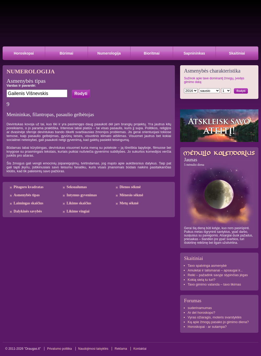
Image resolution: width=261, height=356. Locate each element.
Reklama (121, 349)
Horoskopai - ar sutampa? (207, 327)
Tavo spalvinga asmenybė (207, 266)
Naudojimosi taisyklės (93, 349)
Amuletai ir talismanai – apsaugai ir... (215, 270)
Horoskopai (24, 53)
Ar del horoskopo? (201, 313)
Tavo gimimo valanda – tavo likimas (214, 284)
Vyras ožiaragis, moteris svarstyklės (214, 317)
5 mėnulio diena (194, 165)
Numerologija (109, 53)
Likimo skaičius (79, 203)
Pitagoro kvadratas (28, 187)
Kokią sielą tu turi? (201, 280)
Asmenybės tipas (27, 195)
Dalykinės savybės (28, 211)
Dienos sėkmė (130, 187)
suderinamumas (200, 308)
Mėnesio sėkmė (131, 195)
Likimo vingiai (78, 211)
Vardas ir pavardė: (21, 85)
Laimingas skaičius (28, 203)
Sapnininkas (194, 53)
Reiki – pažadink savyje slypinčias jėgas (218, 275)
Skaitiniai (237, 53)
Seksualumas (77, 187)
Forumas (192, 300)
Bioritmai (152, 53)
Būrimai (66, 53)
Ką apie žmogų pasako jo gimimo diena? (218, 322)
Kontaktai (139, 349)
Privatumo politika (59, 349)
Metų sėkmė (129, 203)
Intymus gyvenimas (82, 195)
